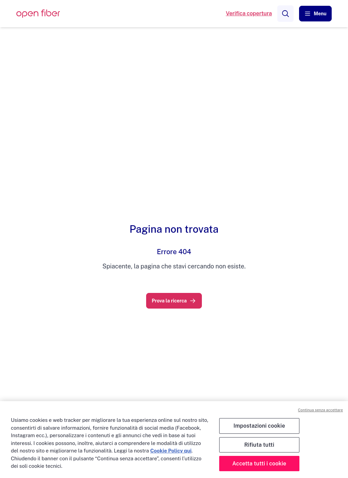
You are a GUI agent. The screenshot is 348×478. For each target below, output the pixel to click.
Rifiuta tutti (259, 445)
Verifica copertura (249, 13)
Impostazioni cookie (259, 426)
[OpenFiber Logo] (38, 14)
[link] (174, 301)
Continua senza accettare (320, 410)
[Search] (285, 13)
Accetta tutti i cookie (259, 463)
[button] (315, 13)
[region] (174, 439)
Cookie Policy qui (170, 451)
